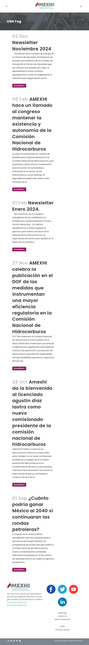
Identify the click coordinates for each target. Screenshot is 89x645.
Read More (19, 86)
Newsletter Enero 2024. (33, 206)
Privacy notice (62, 629)
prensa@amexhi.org (16, 605)
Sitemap (62, 612)
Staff (62, 626)
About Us (62, 616)
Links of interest (62, 619)
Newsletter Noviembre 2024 (31, 45)
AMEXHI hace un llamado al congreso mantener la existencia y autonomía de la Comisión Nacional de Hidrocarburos (32, 124)
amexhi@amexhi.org (16, 602)
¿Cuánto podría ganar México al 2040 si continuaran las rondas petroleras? (32, 514)
